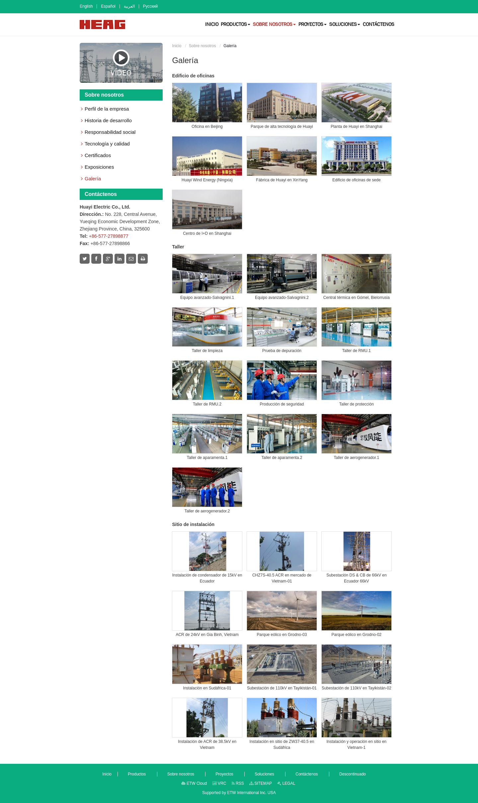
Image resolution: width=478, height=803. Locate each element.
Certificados (98, 155)
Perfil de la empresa (107, 109)
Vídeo (121, 62)
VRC (219, 783)
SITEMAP (260, 783)
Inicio (176, 46)
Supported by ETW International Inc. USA (239, 792)
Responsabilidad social (110, 132)
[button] (235, 24)
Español (108, 6)
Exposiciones (99, 167)
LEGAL (286, 783)
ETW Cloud (194, 783)
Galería (93, 178)
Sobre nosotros (202, 46)
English (86, 6)
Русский (150, 6)
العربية (129, 6)
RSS (238, 783)
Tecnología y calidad (107, 143)
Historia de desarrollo (108, 120)
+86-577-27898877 (108, 236)
